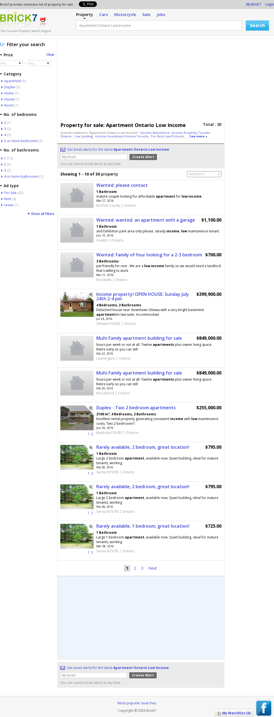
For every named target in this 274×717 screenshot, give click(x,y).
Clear (50, 54)
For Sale (10, 192)
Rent (7, 198)
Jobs (161, 14)
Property (84, 14)
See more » (198, 136)
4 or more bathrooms (21, 176)
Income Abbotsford (155, 133)
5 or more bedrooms (21, 141)
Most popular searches (137, 702)
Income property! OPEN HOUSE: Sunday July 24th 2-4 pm (142, 296)
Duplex (9, 87)
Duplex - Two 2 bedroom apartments (136, 408)
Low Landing (84, 136)
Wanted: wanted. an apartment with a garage (145, 220)
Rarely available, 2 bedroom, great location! (142, 447)
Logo (18, 20)
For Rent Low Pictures (168, 136)
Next (152, 568)
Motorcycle (125, 14)
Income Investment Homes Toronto (122, 136)
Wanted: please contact (122, 185)
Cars (103, 14)
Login (269, 4)
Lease (8, 205)
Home (9, 93)
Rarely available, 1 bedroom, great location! (142, 526)
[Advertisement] (140, 80)
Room (9, 105)
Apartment (12, 81)
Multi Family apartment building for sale (139, 338)
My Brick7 (253, 4)
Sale (146, 14)
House (9, 99)
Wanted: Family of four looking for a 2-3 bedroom (149, 255)
